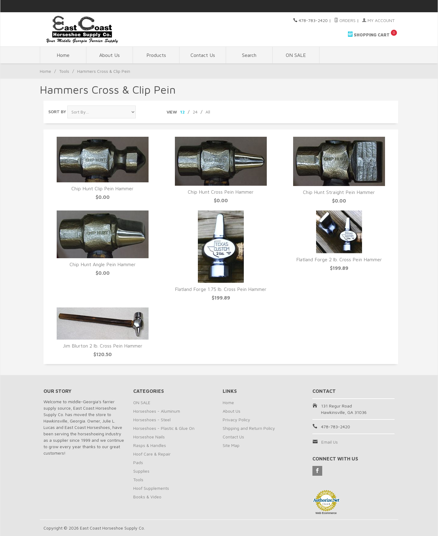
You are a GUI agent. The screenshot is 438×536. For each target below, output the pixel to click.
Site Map (231, 445)
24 (195, 111)
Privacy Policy (236, 419)
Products (156, 55)
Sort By (57, 111)
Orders (345, 20)
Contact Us (203, 55)
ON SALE (296, 55)
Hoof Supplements (151, 488)
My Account (378, 20)
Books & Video (147, 496)
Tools (64, 71)
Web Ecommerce (326, 513)
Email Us (329, 442)
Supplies (141, 471)
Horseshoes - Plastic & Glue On (163, 428)
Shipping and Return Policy (249, 428)
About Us (109, 55)
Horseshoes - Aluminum (156, 411)
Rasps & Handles (149, 445)
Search (249, 55)
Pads (138, 462)
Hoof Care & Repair (152, 453)
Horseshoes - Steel (152, 419)
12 (182, 111)
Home (63, 55)
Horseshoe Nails (149, 436)
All (208, 111)
